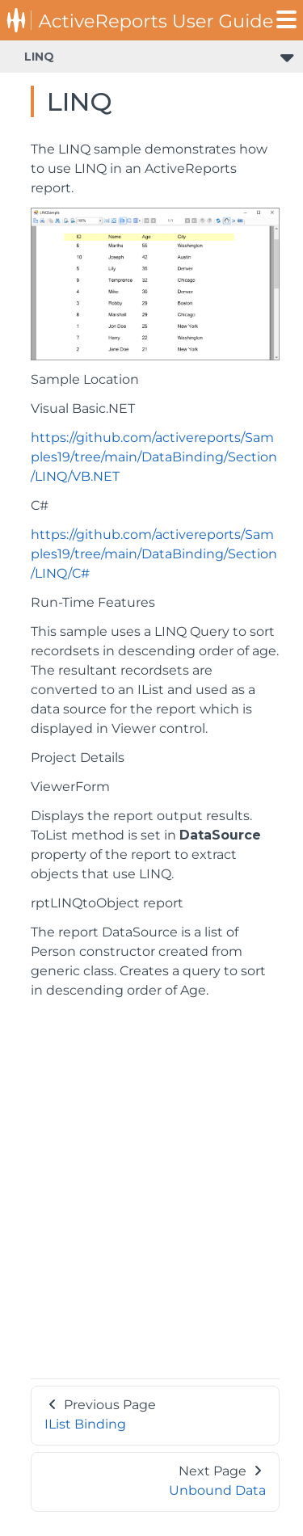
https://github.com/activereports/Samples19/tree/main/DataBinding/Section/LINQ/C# (154, 554)
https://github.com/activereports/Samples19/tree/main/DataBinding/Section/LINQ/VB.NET (154, 457)
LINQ (39, 56)
